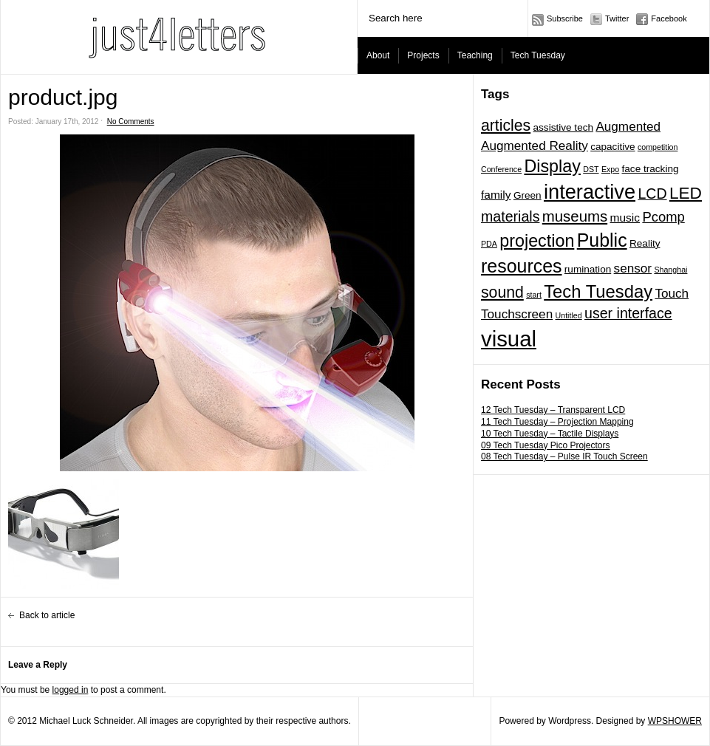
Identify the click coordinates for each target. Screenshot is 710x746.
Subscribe (565, 18)
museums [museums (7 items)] (574, 216)
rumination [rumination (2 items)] (587, 269)
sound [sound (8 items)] (502, 292)
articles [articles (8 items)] (505, 125)
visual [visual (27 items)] (508, 338)
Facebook (668, 18)
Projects (423, 55)
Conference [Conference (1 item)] (501, 169)
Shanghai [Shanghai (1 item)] (670, 269)
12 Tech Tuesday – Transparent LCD (553, 410)
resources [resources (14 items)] (521, 266)
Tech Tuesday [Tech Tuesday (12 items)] (598, 291)
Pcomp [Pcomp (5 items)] (663, 217)
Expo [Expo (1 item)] (610, 169)
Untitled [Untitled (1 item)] (569, 315)
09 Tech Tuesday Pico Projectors (545, 445)
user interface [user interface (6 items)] (628, 313)
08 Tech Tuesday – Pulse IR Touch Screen (564, 456)
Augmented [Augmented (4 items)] (627, 126)
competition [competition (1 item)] (658, 147)
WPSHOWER (675, 721)
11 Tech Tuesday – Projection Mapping (557, 422)
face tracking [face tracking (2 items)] (650, 168)
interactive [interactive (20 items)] (589, 191)
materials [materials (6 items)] (510, 216)
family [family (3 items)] (496, 194)
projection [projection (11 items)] (536, 240)
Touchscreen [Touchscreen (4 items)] (517, 314)
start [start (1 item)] (534, 294)
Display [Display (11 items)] (552, 166)
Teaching (475, 55)
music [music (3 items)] (625, 217)
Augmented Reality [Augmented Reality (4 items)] (534, 145)
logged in (70, 690)
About (377, 55)
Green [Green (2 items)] (527, 195)
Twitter (617, 18)
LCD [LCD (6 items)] (652, 193)
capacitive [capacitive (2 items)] (612, 146)
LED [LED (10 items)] (685, 192)
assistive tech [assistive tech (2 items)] (563, 127)
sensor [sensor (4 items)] (633, 268)
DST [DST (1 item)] (590, 169)
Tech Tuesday (538, 55)
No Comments (130, 121)
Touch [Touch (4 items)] (672, 293)
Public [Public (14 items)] (602, 240)
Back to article (47, 615)
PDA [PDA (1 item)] (489, 243)
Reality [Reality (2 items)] (644, 243)
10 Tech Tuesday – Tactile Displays (549, 433)
